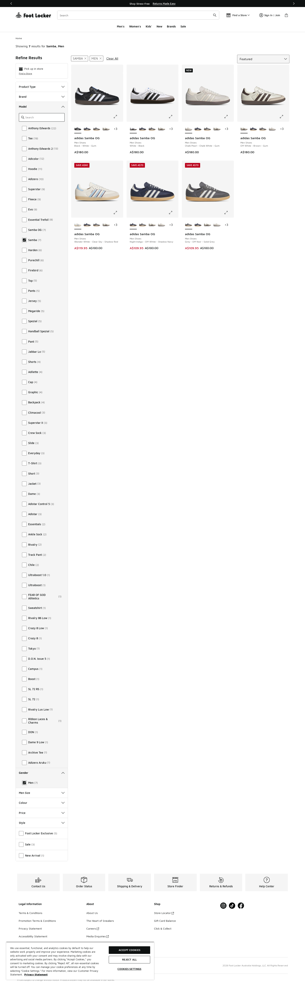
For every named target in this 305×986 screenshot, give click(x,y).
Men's (120, 26)
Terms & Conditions (30, 913)
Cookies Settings (129, 968)
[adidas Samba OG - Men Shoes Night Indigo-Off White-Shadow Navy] (87, 129)
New (159, 26)
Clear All (112, 58)
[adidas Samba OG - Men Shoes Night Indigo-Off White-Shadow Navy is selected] (133, 225)
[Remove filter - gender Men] (96, 58)
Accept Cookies (129, 950)
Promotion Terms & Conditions (37, 920)
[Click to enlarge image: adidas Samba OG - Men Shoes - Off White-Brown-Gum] (284, 116)
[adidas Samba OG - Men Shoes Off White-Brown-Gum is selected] (244, 129)
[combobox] (138, 15)
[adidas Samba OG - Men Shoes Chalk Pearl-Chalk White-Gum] (272, 129)
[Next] (294, 3)
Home (19, 38)
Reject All (129, 959)
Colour (42, 802)
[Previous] (11, 3)
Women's (135, 26)
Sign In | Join (269, 15)
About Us (92, 913)
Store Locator (164, 913)
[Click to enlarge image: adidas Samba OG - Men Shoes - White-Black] (173, 116)
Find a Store (25, 73)
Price (42, 812)
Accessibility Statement (33, 936)
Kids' (149, 26)
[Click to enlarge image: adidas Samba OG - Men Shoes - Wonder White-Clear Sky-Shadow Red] (118, 212)
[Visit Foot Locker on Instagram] (223, 905)
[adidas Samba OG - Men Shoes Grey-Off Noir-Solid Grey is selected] (188, 225)
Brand (42, 96)
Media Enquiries (97, 936)
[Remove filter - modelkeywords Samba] (79, 58)
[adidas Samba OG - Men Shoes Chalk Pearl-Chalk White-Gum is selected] (188, 129)
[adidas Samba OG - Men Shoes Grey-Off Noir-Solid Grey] (96, 129)
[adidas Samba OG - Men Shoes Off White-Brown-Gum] (106, 129)
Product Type (42, 86)
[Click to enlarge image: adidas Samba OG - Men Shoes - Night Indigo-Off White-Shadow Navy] (173, 212)
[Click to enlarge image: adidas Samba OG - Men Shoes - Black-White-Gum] (118, 116)
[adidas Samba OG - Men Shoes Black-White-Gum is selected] (78, 129)
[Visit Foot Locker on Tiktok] (232, 905)
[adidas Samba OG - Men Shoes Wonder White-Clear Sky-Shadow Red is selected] (78, 225)
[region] (152, 3)
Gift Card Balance (165, 920)
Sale (183, 26)
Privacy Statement (30, 928)
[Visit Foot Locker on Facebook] (241, 905)
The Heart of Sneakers (100, 920)
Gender (42, 772)
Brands (171, 26)
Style (42, 822)
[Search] (138, 15)
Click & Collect (162, 928)
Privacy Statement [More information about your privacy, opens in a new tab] (36, 974)
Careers (92, 928)
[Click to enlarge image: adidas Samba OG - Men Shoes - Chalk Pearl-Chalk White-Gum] (228, 116)
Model (42, 106)
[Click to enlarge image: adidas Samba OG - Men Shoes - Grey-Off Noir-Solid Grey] (228, 212)
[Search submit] (214, 15)
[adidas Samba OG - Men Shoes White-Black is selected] (133, 129)
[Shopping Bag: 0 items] (286, 15)
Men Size (42, 792)
